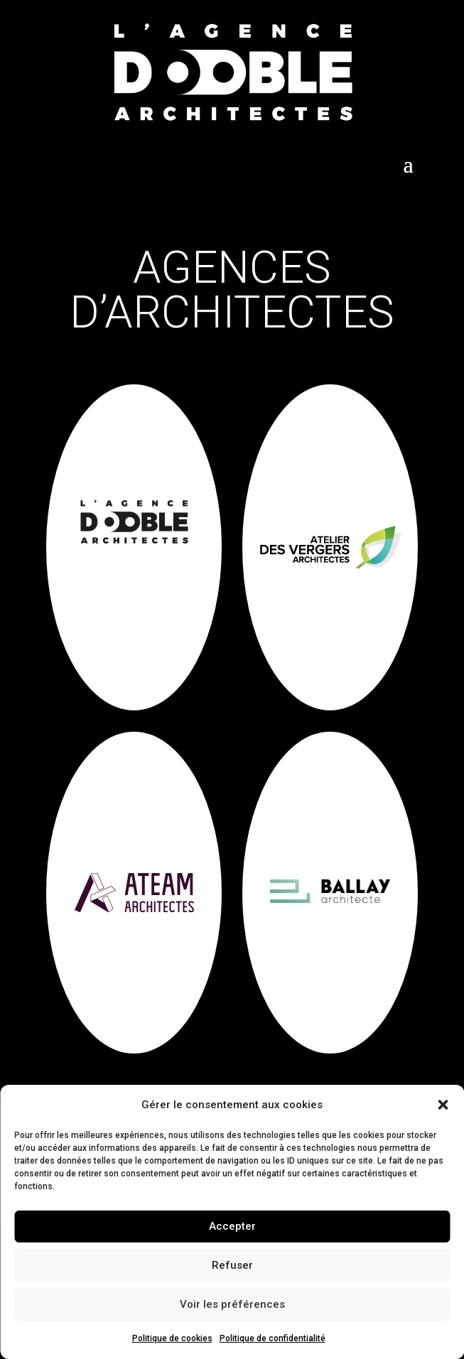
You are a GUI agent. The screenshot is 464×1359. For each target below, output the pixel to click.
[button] (443, 1105)
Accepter (232, 1226)
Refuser (232, 1265)
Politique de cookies (172, 1338)
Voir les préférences (232, 1304)
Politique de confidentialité (272, 1338)
